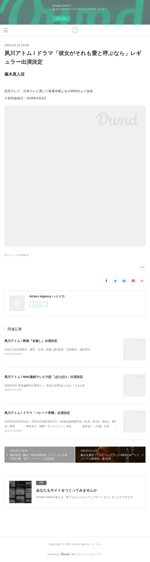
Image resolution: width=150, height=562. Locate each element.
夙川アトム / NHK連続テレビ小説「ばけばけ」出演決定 (43, 377)
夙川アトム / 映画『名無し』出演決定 (30, 341)
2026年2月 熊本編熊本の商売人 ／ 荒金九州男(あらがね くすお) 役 (44, 385)
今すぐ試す (61, 18)
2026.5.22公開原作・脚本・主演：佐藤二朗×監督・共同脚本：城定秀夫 (47, 349)
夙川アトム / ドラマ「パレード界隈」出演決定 (37, 413)
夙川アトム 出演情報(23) (16, 255)
